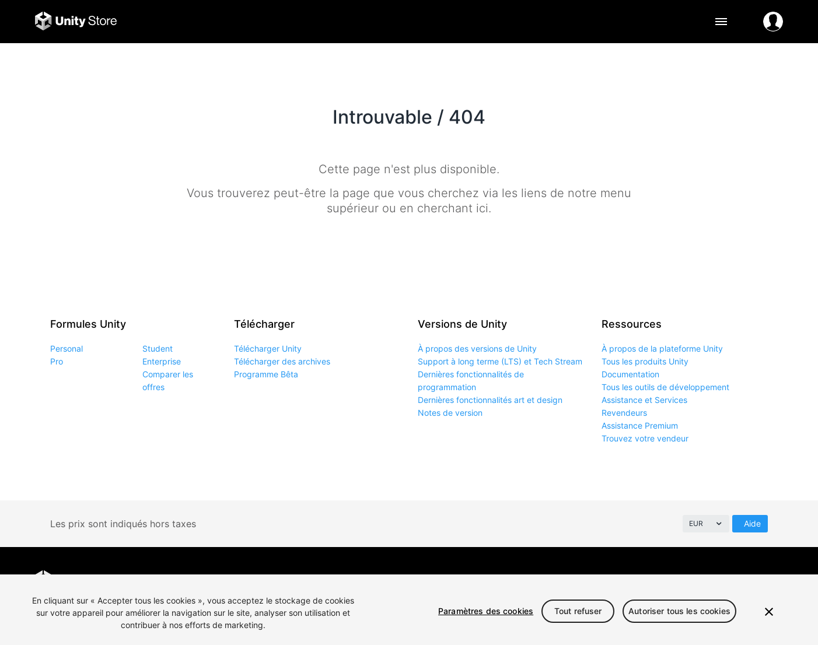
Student (157, 348)
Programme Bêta (266, 374)
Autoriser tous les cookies (679, 611)
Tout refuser (578, 611)
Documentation (630, 374)
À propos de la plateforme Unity (662, 348)
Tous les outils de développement (665, 387)
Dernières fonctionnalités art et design (490, 400)
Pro (56, 361)
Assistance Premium (640, 425)
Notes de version (450, 413)
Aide (752, 523)
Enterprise (161, 361)
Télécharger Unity (268, 348)
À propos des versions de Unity (477, 348)
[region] (409, 609)
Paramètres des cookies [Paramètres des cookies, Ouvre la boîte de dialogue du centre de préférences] (485, 611)
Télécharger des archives (282, 361)
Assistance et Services (644, 400)
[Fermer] (769, 612)
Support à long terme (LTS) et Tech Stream (500, 361)
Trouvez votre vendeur (645, 438)
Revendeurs (624, 413)
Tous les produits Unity (645, 361)
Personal (66, 348)
